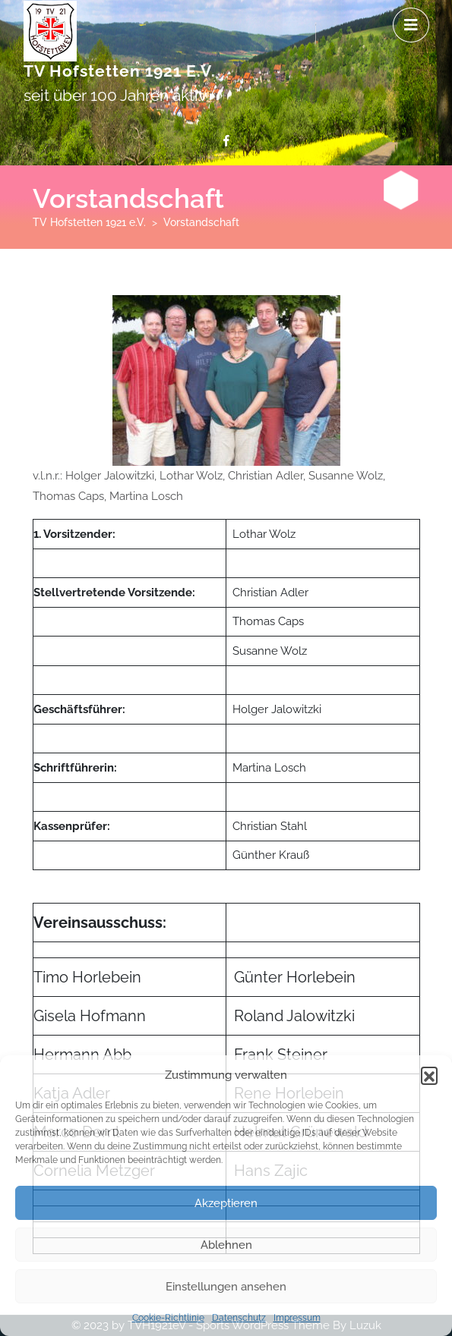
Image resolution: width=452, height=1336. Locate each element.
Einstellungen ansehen (226, 1287)
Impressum (297, 1317)
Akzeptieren (226, 1203)
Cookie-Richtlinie (168, 1317)
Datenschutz (239, 1317)
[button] (429, 1075)
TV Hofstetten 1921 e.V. (120, 70)
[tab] (411, 25)
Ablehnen (226, 1245)
